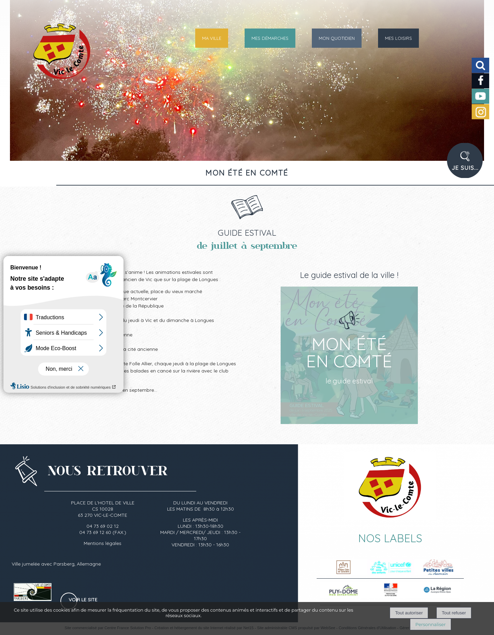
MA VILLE (211, 38)
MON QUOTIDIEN (337, 38)
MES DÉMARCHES (270, 38)
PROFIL (467, 164)
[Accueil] (45, 56)
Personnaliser (430, 624)
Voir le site (83, 600)
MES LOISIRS (398, 38)
